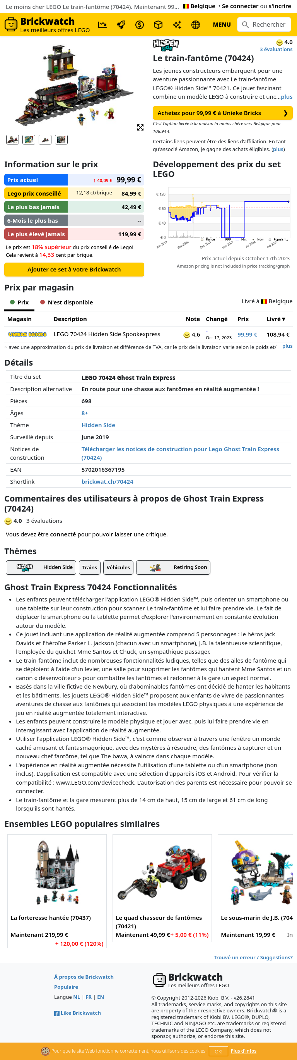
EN (100, 996)
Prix (243, 319)
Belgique (199, 6)
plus (287, 96)
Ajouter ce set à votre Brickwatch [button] (74, 269)
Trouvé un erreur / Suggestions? (253, 957)
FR (88, 996)
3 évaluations (276, 49)
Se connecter (240, 6)
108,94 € (278, 334)
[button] (140, 126)
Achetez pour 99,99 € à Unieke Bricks (223, 112)
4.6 (191, 334)
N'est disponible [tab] (66, 302)
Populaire (66, 986)
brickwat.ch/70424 (107, 481)
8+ (85, 413)
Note (193, 319)
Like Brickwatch (77, 1012)
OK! (218, 1051)
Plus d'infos (243, 1051)
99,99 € (247, 334)
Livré (273, 319)
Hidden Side (98, 425)
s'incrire (280, 6)
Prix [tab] (19, 302)
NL (76, 996)
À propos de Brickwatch (84, 976)
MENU (222, 24)
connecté (63, 534)
